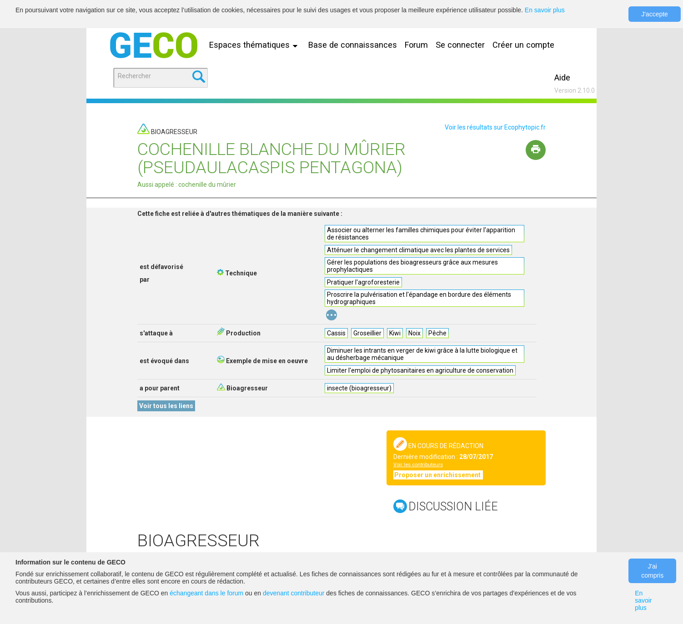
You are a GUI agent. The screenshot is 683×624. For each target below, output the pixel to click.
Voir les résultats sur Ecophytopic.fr (495, 127)
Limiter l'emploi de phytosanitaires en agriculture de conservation (420, 370)
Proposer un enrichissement (438, 475)
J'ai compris (652, 571)
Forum (416, 45)
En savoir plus (545, 10)
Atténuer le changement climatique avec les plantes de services (418, 250)
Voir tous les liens (166, 405)
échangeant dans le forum (206, 593)
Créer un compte (523, 45)
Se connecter (460, 45)
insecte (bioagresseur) (359, 388)
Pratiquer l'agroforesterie (363, 282)
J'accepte (654, 14)
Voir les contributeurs (418, 465)
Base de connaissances (352, 45)
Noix (414, 333)
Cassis (336, 333)
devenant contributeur (293, 593)
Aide (562, 77)
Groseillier (367, 333)
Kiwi (395, 333)
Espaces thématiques (255, 45)
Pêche (437, 333)
